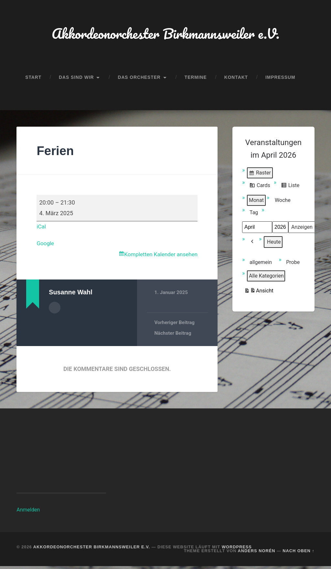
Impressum (280, 79)
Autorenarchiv (54, 310)
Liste (290, 188)
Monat (256, 202)
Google (46, 245)
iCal (41, 228)
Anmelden (28, 512)
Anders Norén (256, 553)
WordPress (237, 549)
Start (33, 79)
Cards (259, 188)
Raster (260, 176)
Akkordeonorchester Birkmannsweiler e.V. (165, 34)
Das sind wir (76, 79)
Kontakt (236, 79)
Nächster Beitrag (173, 336)
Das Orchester (139, 79)
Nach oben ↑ (298, 553)
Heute (274, 244)
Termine (196, 79)
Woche (283, 202)
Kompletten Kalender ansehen (159, 256)
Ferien (56, 152)
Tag (254, 214)
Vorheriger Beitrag (174, 325)
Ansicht (258, 293)
